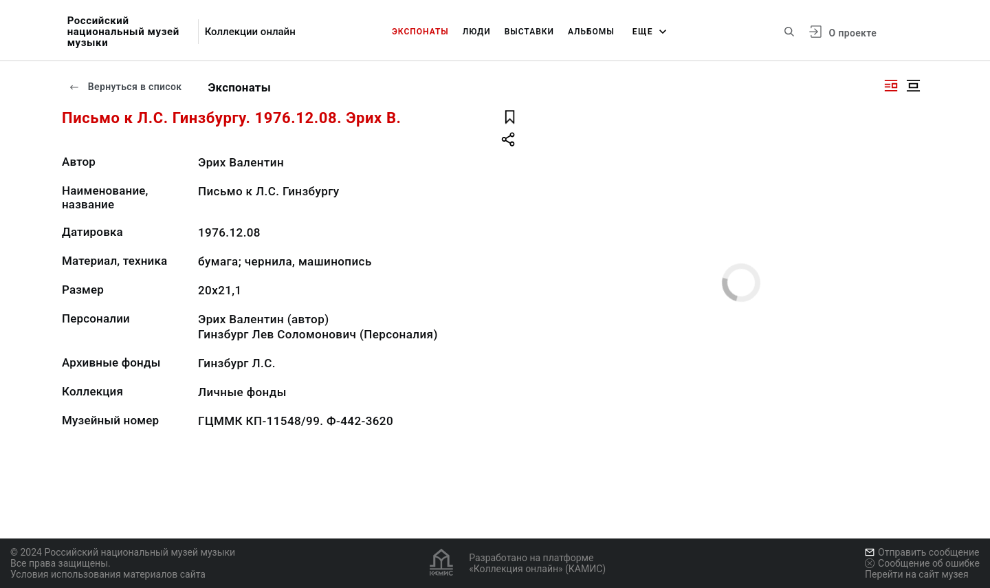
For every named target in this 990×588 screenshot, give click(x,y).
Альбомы (591, 31)
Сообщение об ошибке (922, 563)
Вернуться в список (125, 86)
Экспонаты (420, 31)
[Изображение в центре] (913, 85)
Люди (477, 31)
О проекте (853, 33)
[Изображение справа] (891, 85)
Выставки (529, 31)
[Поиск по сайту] (789, 32)
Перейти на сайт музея (917, 574)
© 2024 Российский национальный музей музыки (122, 552)
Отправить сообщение (922, 552)
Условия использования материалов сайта (108, 574)
